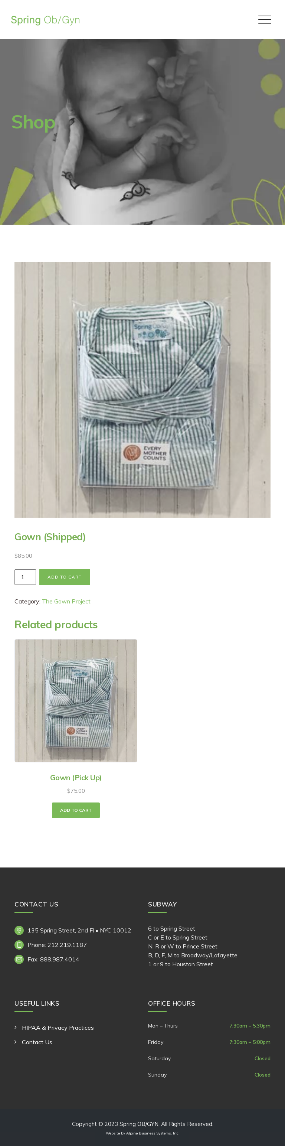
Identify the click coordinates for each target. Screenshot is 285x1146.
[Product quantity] (25, 577)
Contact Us (37, 1042)
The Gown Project (66, 601)
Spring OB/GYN (138, 1123)
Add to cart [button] (76, 810)
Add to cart (65, 577)
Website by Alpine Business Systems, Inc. (143, 1133)
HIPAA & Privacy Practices (58, 1027)
